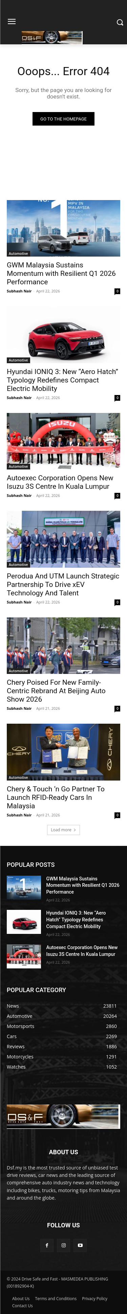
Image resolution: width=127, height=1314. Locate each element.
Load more (63, 830)
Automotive (18, 253)
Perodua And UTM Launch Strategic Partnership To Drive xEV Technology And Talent (63, 584)
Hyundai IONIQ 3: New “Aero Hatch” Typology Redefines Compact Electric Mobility (62, 380)
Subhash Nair (19, 290)
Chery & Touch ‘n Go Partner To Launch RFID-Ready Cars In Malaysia (56, 797)
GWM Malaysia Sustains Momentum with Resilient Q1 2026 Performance (61, 273)
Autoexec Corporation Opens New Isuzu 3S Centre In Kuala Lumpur (60, 482)
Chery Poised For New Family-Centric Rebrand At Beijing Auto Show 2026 (56, 690)
